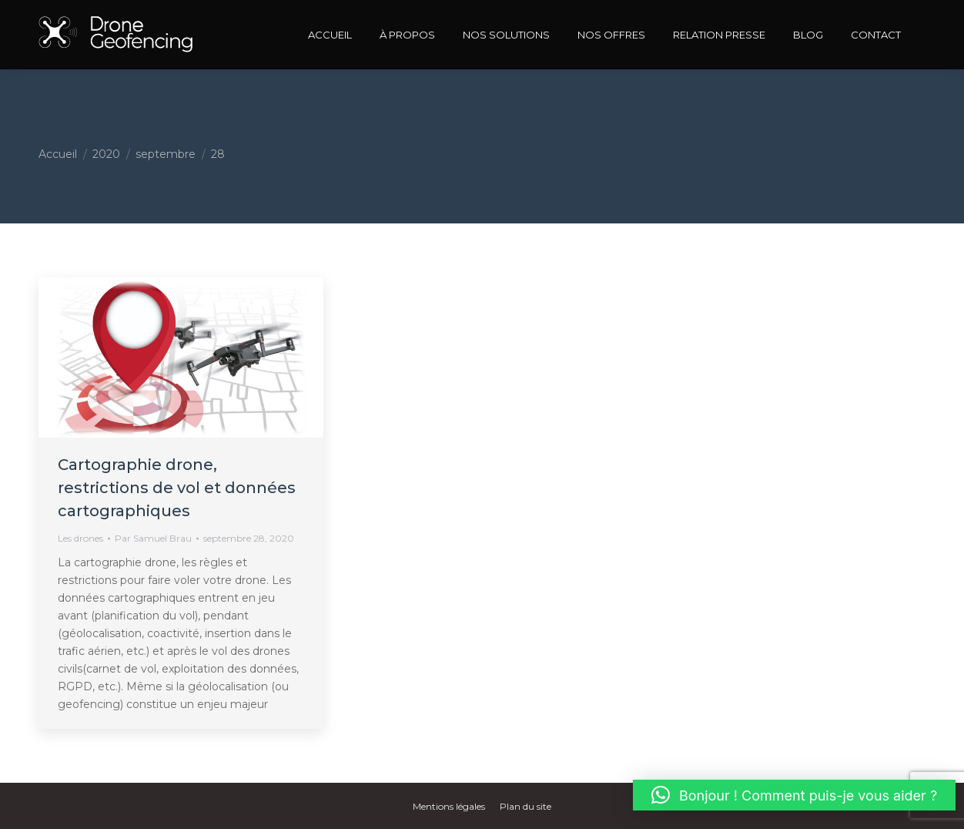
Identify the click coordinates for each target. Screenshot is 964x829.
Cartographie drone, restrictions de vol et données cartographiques (177, 487)
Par (153, 538)
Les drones (80, 538)
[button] (794, 795)
